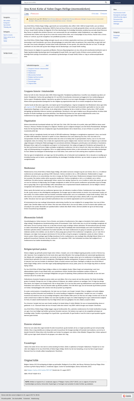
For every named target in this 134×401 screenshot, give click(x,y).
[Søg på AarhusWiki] (65, 2)
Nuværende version (48, 21)
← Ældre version (38, 21)
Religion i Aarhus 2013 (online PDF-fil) (39, 370)
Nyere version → (62, 21)
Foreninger (116, 35)
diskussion (59, 19)
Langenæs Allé (30, 107)
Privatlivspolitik (6, 398)
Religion (115, 37)
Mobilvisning (35, 398)
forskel (31, 21)
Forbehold (26, 398)
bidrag (64, 19)
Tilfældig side (7, 27)
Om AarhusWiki (17, 398)
